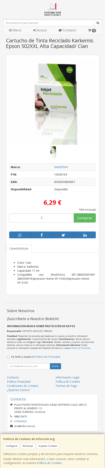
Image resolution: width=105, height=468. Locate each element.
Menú (15, 30)
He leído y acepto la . (36, 356)
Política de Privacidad (80, 348)
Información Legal (67, 377)
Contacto (67, 30)
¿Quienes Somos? (18, 390)
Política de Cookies (49, 463)
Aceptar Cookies (47, 446)
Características (18, 248)
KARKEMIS (61, 167)
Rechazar (28, 446)
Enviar (55, 366)
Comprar (84, 218)
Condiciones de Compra (22, 386)
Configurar (11, 446)
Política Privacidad (18, 381)
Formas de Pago (66, 386)
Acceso (40, 30)
